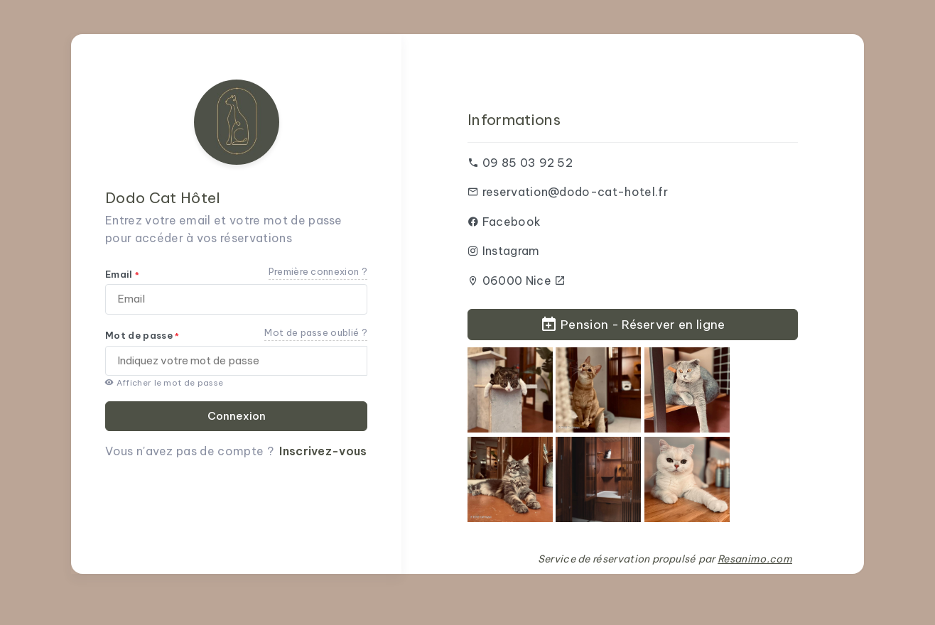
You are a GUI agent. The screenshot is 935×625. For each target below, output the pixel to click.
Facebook (511, 221)
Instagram (511, 251)
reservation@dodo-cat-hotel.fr (575, 192)
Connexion (236, 416)
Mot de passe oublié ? (315, 332)
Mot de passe (142, 335)
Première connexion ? (318, 271)
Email (122, 274)
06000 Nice (524, 280)
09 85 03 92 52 (527, 163)
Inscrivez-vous (323, 451)
